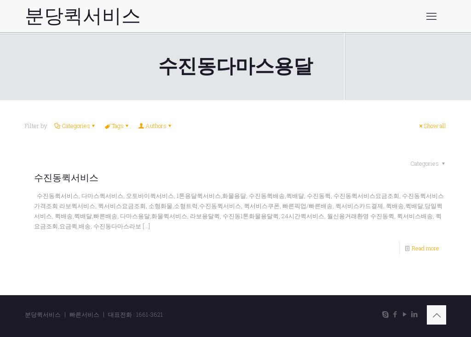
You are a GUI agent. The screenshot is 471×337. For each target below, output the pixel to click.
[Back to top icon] (436, 315)
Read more (425, 248)
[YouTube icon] (404, 314)
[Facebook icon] (394, 314)
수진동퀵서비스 (66, 178)
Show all (432, 126)
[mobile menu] (431, 16)
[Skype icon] (385, 314)
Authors (155, 126)
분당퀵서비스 (83, 16)
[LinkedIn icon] (414, 314)
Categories (75, 126)
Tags (117, 126)
